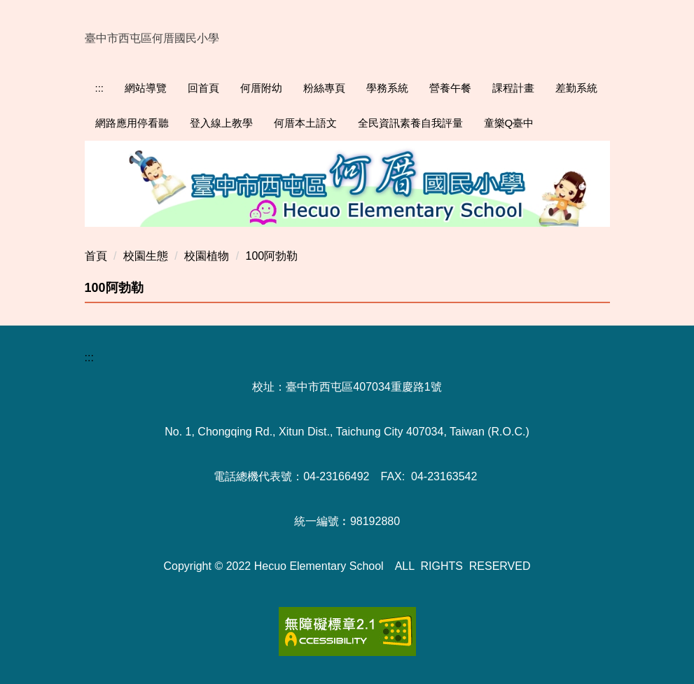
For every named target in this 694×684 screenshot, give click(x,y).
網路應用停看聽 (132, 123)
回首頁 (203, 88)
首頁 (96, 256)
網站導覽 (146, 88)
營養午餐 (450, 88)
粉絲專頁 (324, 88)
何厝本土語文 (305, 123)
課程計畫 (513, 88)
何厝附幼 (261, 88)
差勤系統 (576, 88)
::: (99, 88)
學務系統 (387, 88)
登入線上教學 (221, 123)
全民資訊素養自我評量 (410, 123)
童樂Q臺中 (509, 123)
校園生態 (145, 256)
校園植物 (206, 256)
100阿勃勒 (272, 256)
